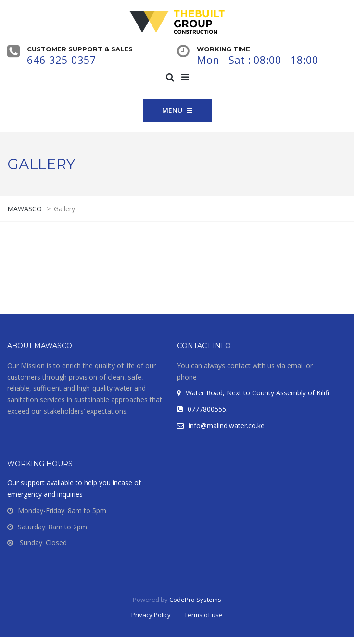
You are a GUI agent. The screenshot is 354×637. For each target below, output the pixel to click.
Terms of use (203, 615)
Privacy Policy (151, 615)
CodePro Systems (195, 599)
